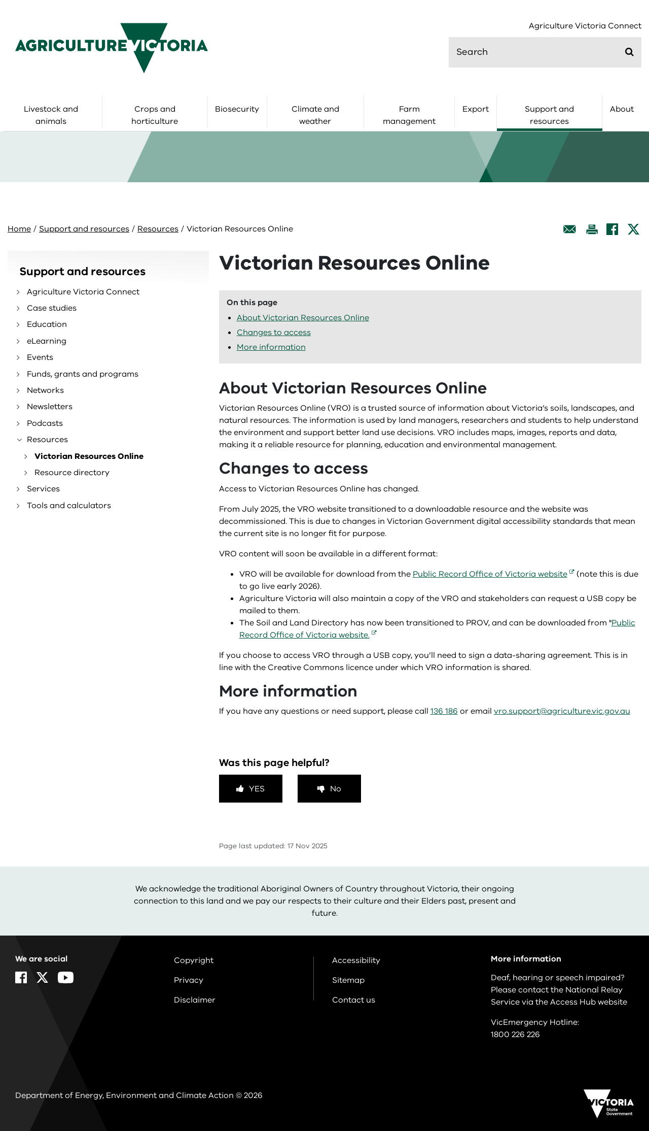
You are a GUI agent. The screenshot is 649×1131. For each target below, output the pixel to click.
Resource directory (72, 472)
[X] (633, 229)
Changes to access (274, 332)
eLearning (46, 341)
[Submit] (629, 51)
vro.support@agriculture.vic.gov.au (562, 711)
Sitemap (348, 980)
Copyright (193, 960)
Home (19, 229)
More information (271, 347)
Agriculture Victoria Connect (585, 26)
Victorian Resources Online (88, 456)
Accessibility (356, 960)
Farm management (409, 115)
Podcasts (45, 423)
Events (40, 357)
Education (47, 324)
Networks (45, 390)
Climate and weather (315, 115)
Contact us (353, 1000)
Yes (257, 788)
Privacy (188, 980)
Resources (157, 229)
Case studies (52, 308)
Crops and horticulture (154, 115)
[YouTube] (66, 977)
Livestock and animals (51, 115)
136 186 (444, 711)
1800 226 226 (515, 1034)
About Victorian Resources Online (303, 317)
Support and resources (549, 115)
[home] (111, 47)
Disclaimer (194, 1000)
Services (43, 488)
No (335, 788)
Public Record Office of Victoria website (490, 574)
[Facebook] (612, 229)
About (622, 109)
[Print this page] (592, 229)
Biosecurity (237, 109)
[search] (545, 52)
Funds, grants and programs (82, 374)
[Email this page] (570, 229)
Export (475, 109)
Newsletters (50, 406)
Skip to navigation (0, 0)
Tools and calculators (69, 505)
